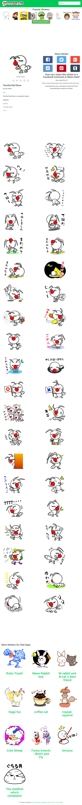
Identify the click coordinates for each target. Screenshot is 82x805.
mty (4, 92)
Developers (38, 802)
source (5, 110)
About (32, 802)
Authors (49, 802)
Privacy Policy (59, 802)
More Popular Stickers (41, 22)
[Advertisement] (41, 39)
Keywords (44, 802)
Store (53, 802)
